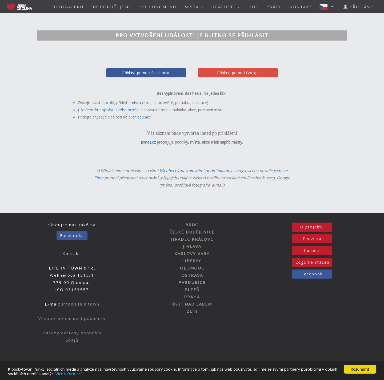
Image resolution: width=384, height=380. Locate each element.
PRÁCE (274, 6)
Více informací (68, 374)
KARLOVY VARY (192, 253)
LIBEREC (192, 260)
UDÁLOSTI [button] (225, 6)
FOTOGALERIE (68, 6)
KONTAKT (301, 6)
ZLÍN (192, 311)
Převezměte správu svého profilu (108, 109)
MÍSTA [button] (193, 6)
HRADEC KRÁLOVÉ (192, 239)
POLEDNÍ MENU (157, 6)
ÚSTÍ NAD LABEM (192, 304)
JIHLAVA (192, 246)
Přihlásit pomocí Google (238, 72)
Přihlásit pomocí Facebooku (146, 72)
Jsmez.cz (148, 142)
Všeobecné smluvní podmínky (72, 318)
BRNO (192, 224)
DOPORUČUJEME (112, 6)
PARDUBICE (192, 282)
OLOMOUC (192, 268)
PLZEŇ (192, 289)
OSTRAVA (192, 275)
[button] (328, 6)
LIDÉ (252, 6)
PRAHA (192, 296)
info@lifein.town (80, 304)
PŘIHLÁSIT (359, 6)
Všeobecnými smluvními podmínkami (194, 170)
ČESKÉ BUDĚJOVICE (192, 232)
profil (109, 102)
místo (136, 102)
